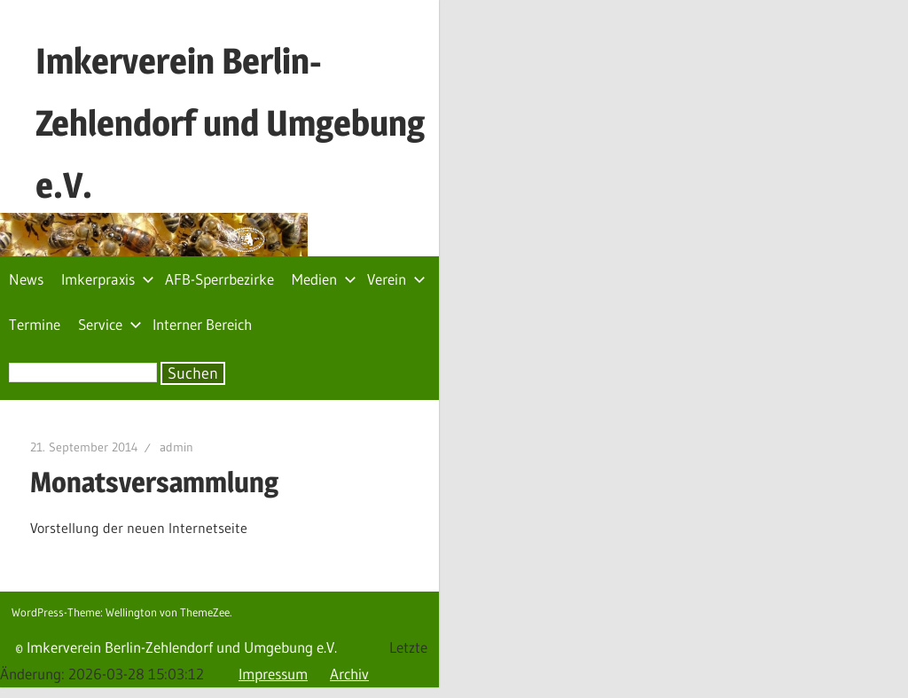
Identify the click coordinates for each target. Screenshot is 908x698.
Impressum (273, 673)
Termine (34, 324)
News (26, 279)
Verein (396, 279)
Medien (324, 279)
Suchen (193, 373)
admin (176, 447)
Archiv (349, 673)
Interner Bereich (202, 324)
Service (110, 324)
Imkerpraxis (107, 279)
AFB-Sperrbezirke (219, 279)
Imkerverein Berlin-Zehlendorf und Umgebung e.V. (230, 123)
